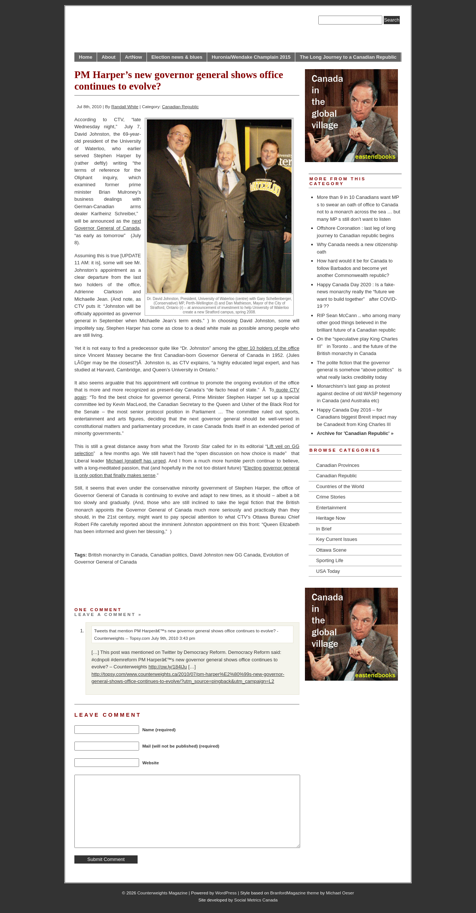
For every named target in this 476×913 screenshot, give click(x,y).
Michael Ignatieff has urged (135, 461)
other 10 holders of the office (268, 348)
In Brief (323, 529)
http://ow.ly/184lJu (167, 667)
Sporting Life (329, 560)
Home (85, 57)
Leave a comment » (108, 614)
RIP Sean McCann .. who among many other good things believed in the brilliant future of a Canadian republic (359, 323)
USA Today (328, 571)
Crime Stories (330, 497)
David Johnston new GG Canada (225, 555)
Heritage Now (330, 518)
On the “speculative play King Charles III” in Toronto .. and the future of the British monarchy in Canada (357, 346)
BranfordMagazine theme (294, 892)
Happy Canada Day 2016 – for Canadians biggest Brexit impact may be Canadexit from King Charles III (357, 417)
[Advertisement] (161, 584)
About (109, 57)
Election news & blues (176, 57)
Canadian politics (168, 555)
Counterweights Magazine (162, 892)
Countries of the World (340, 486)
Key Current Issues (336, 539)
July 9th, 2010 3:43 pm (173, 638)
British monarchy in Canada (118, 555)
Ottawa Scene (331, 550)
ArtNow (133, 57)
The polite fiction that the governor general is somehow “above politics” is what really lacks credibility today (359, 370)
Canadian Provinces (337, 465)
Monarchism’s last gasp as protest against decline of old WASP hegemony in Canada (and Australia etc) (359, 393)
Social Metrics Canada (256, 899)
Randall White (124, 106)
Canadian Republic (180, 106)
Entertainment (331, 507)
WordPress (226, 892)
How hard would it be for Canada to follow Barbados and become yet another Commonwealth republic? (355, 268)
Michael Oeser (340, 892)
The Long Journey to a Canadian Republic (348, 57)
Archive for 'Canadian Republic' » (355, 433)
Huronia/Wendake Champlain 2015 (251, 57)
